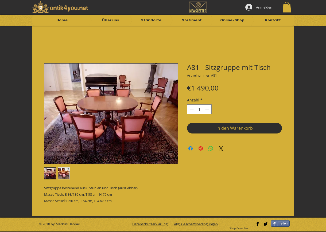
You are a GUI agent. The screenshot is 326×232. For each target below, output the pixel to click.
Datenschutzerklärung (150, 224)
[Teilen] (280, 223)
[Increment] (207, 109)
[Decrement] (191, 109)
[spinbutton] (199, 109)
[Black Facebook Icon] (257, 224)
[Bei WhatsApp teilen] (211, 148)
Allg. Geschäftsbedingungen (196, 224)
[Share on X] (221, 148)
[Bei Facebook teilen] (190, 148)
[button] (286, 7)
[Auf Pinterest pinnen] (200, 148)
